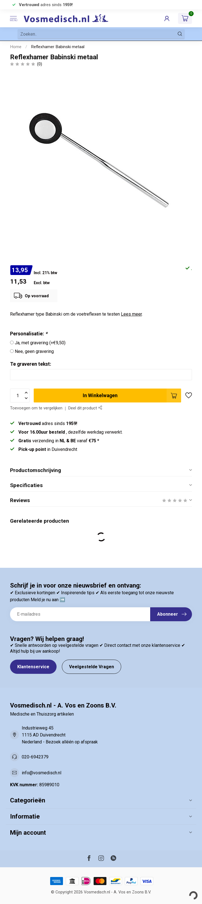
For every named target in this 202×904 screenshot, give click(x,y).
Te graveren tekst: (30, 364)
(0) (39, 64)
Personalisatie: (28, 333)
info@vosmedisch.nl (41, 772)
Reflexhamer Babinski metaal (57, 46)
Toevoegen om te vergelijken (36, 408)
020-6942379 (35, 757)
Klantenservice (33, 666)
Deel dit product (85, 408)
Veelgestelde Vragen (91, 666)
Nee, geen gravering (34, 351)
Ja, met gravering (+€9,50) (40, 342)
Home (15, 46)
